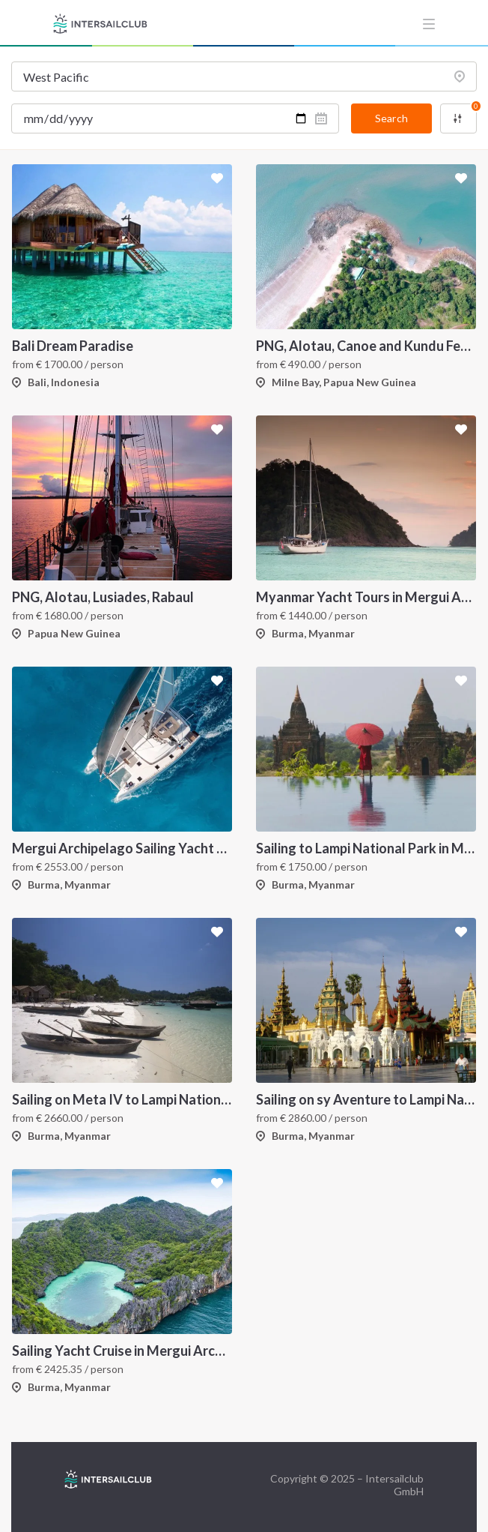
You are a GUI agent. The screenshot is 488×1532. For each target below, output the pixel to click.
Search (391, 118)
